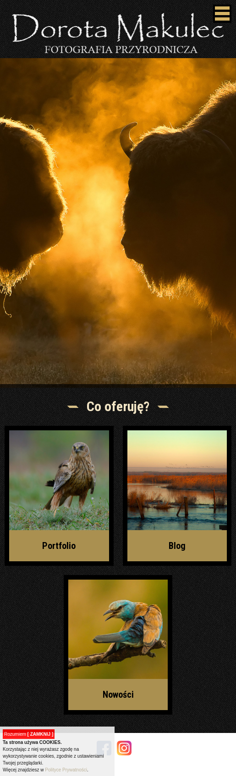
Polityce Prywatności (66, 769)
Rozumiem (28, 734)
